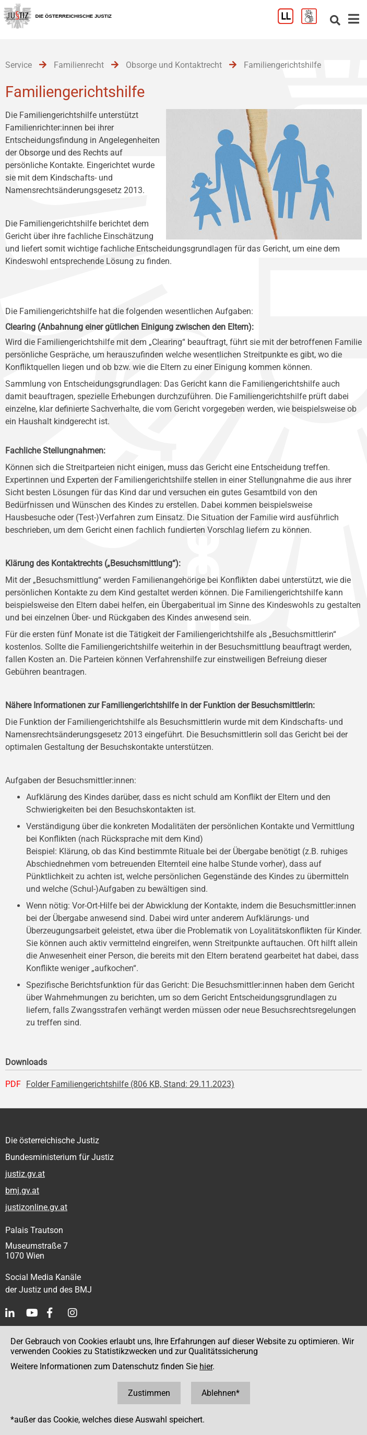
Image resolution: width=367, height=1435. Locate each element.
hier (205, 1366)
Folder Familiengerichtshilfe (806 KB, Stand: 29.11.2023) (130, 1084)
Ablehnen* (221, 1393)
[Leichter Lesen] (289, 21)
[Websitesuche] (335, 21)
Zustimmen (149, 1393)
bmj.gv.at (22, 1190)
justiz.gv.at (25, 1174)
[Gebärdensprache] (313, 21)
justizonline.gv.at (36, 1207)
